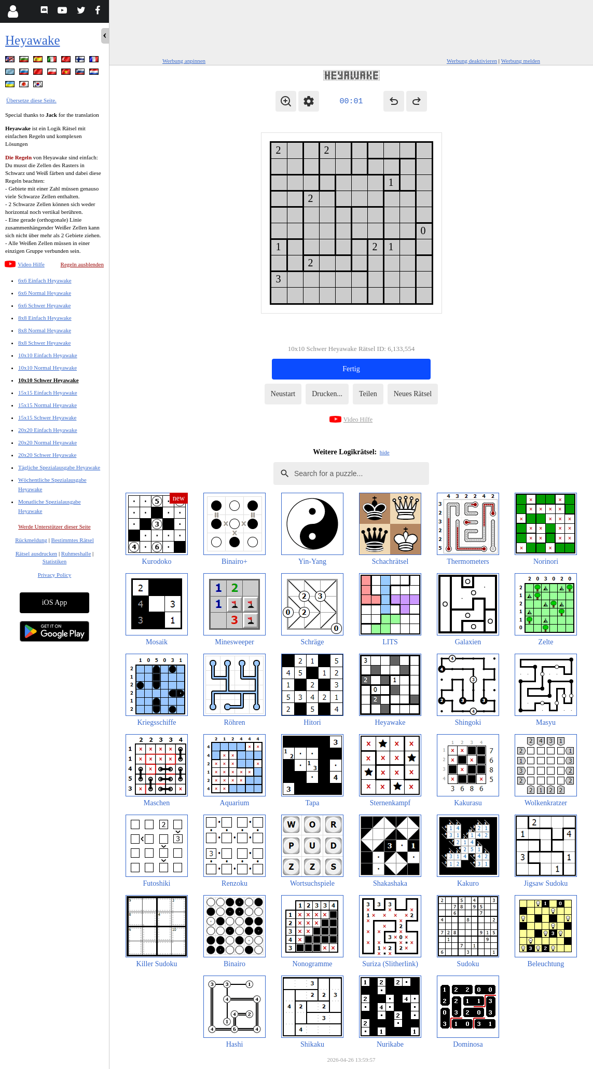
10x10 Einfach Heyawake (47, 355)
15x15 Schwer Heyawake (47, 417)
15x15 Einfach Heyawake (47, 392)
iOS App (54, 602)
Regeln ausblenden (82, 264)
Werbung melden (520, 61)
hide (385, 452)
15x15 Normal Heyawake (47, 405)
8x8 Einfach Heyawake (45, 318)
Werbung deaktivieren (472, 61)
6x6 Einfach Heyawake (45, 280)
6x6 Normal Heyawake (44, 293)
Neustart (283, 394)
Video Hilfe (31, 264)
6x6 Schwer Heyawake (44, 305)
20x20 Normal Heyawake (47, 442)
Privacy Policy (54, 575)
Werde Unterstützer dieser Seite (54, 526)
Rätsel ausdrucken (36, 553)
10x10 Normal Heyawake (47, 367)
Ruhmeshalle (76, 553)
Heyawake (32, 40)
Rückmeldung (31, 540)
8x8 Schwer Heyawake (44, 343)
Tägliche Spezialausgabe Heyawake (59, 467)
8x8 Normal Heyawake (44, 330)
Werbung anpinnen (183, 61)
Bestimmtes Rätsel (72, 540)
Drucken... (327, 394)
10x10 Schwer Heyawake (48, 380)
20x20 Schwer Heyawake (47, 455)
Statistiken (54, 561)
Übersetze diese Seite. (31, 100)
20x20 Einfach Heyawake (47, 430)
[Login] (12, 11)
